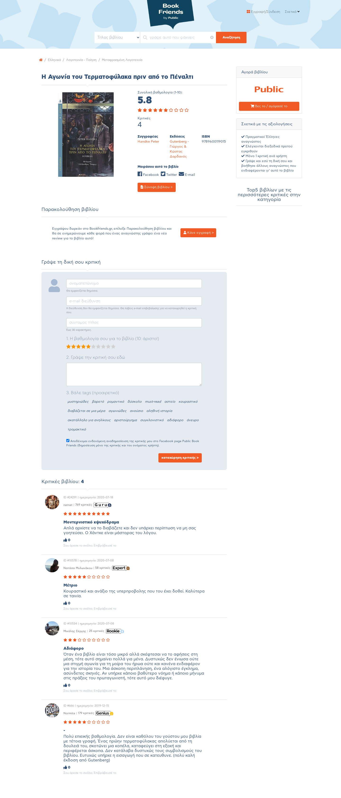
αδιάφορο (175, 420)
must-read (153, 401)
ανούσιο (136, 411)
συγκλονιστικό (152, 420)
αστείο (169, 401)
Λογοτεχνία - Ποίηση (83, 60)
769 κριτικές (83, 504)
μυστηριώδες (78, 401)
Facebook (148, 175)
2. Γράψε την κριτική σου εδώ (95, 357)
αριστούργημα (125, 420)
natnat (67, 504)
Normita (69, 713)
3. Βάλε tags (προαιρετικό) (92, 393)
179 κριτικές (86, 713)
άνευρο (193, 420)
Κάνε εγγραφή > (199, 232)
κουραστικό (188, 401)
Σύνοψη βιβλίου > (157, 187)
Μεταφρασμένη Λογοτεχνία (128, 60)
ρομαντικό (115, 401)
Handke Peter (148, 141)
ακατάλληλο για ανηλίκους (89, 420)
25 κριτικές (96, 631)
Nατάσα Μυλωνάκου (77, 567)
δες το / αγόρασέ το (269, 106)
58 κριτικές (103, 567)
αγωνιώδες (117, 411)
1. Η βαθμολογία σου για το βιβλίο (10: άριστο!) (112, 339)
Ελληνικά (55, 60)
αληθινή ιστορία (159, 411)
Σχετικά (292, 12)
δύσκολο (134, 401)
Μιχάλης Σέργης (74, 631)
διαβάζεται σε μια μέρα (86, 411)
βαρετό (98, 401)
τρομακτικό (76, 429)
